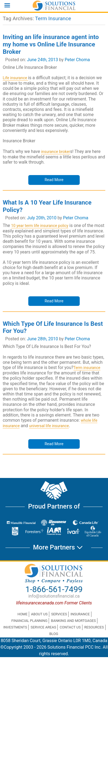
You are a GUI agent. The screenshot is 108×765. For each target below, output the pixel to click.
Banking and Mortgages (73, 621)
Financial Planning (29, 621)
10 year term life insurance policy (39, 225)
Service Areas (43, 627)
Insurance (80, 614)
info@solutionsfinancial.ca (54, 596)
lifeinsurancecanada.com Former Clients (54, 602)
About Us (39, 614)
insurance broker (55, 151)
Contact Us (70, 627)
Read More (54, 180)
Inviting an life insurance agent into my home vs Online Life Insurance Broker (51, 44)
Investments (15, 627)
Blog (53, 634)
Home (22, 614)
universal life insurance (49, 426)
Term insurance (86, 367)
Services (59, 614)
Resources (94, 627)
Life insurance (15, 78)
